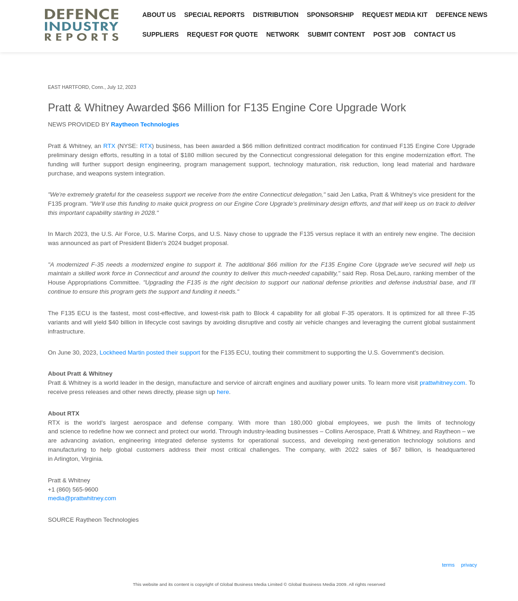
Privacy (469, 565)
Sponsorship (330, 14)
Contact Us (435, 34)
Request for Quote (222, 34)
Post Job (389, 34)
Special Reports (214, 14)
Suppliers (161, 34)
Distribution (276, 14)
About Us (159, 14)
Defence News (462, 14)
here (223, 391)
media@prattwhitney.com (82, 498)
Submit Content (336, 34)
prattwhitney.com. (443, 382)
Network (282, 34)
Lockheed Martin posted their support (149, 352)
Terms (448, 565)
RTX (109, 145)
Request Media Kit (395, 14)
